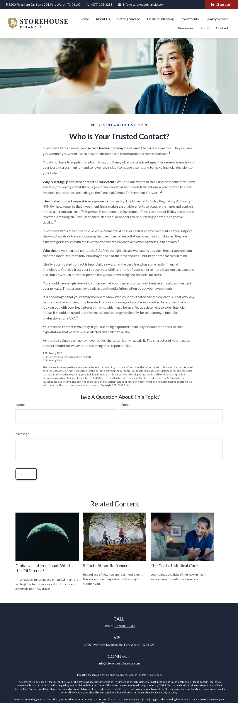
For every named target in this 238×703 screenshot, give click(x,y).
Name (20, 404)
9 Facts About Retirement (106, 565)
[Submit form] (26, 474)
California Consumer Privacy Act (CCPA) (127, 699)
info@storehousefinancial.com (141, 4)
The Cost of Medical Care (174, 565)
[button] (84, 18)
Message (22, 434)
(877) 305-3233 (99, 4)
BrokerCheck (154, 674)
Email (125, 404)
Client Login (221, 4)
